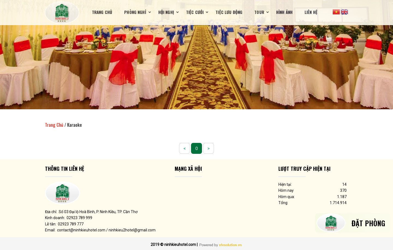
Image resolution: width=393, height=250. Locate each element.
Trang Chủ (102, 12)
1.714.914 (338, 203)
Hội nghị (166, 12)
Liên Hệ (311, 12)
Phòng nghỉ (135, 12)
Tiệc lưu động (229, 12)
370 (343, 190)
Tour (259, 12)
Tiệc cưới (195, 12)
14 (344, 184)
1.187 (342, 197)
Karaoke (74, 125)
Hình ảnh (284, 12)
